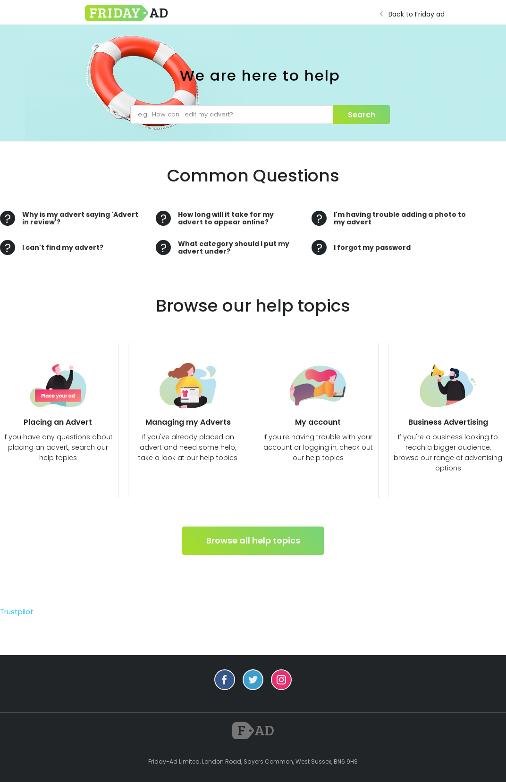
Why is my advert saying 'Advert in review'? (80, 218)
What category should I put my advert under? (233, 247)
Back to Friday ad (415, 14)
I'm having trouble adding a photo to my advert (400, 218)
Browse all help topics (253, 540)
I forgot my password (372, 247)
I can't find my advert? (62, 247)
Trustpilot (17, 612)
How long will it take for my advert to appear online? (226, 218)
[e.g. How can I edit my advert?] (231, 114)
